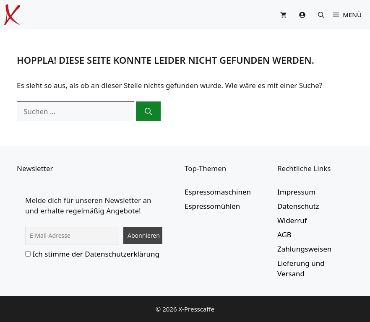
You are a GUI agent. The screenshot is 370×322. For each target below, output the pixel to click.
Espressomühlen (212, 206)
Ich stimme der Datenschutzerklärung (95, 254)
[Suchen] (148, 111)
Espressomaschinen (218, 192)
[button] (321, 14)
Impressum (296, 192)
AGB (284, 234)
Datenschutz (298, 206)
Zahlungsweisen (304, 249)
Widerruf (292, 220)
